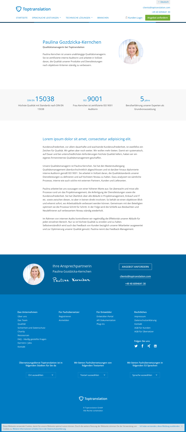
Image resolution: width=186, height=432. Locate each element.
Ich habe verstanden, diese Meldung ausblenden (160, 426)
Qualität (22, 324)
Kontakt (21, 346)
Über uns (22, 316)
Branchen (103, 17)
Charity (21, 331)
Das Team (22, 320)
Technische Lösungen (79, 17)
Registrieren (65, 316)
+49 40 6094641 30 (161, 12)
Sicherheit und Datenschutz (31, 327)
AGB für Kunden (142, 327)
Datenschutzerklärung (145, 320)
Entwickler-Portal (105, 316)
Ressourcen (23, 335)
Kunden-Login (135, 17)
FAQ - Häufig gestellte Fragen (32, 339)
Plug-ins (101, 324)
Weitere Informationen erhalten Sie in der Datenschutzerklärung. (39, 429)
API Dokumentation (106, 320)
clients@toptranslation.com (156, 7)
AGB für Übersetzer (144, 331)
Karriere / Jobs (25, 342)
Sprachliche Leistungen (46, 17)
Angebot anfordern (157, 17)
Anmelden (64, 320)
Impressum (140, 316)
